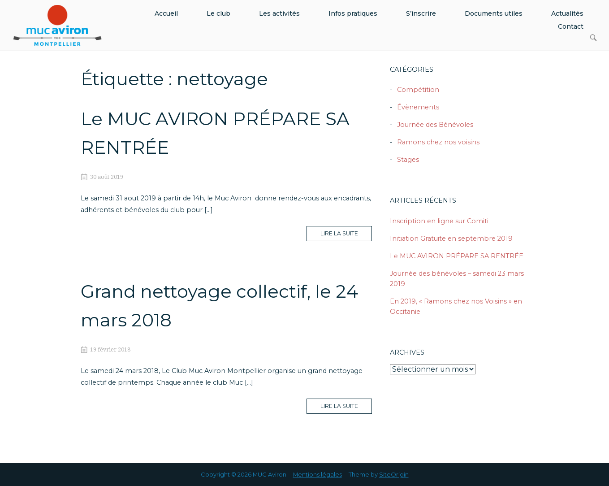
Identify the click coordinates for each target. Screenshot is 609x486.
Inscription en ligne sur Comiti (439, 221)
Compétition (418, 90)
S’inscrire (421, 13)
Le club (218, 13)
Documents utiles (494, 13)
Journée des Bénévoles (435, 125)
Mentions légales (317, 474)
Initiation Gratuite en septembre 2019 (451, 238)
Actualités (567, 13)
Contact (570, 26)
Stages (408, 160)
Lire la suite (346, 235)
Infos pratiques (352, 13)
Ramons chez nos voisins (438, 142)
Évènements (418, 107)
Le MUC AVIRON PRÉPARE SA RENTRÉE (456, 256)
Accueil (166, 13)
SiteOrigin (394, 474)
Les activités (279, 13)
